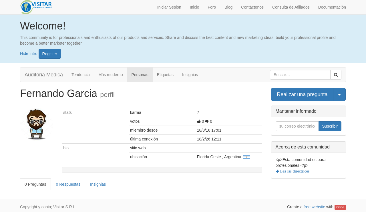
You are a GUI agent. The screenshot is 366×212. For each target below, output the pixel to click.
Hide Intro (28, 53)
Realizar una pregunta (302, 94)
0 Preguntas (35, 184)
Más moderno (110, 74)
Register (49, 53)
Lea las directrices (294, 171)
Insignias (190, 74)
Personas (140, 74)
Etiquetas (165, 74)
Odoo (340, 207)
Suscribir (330, 126)
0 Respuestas (68, 184)
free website (314, 207)
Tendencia (80, 74)
